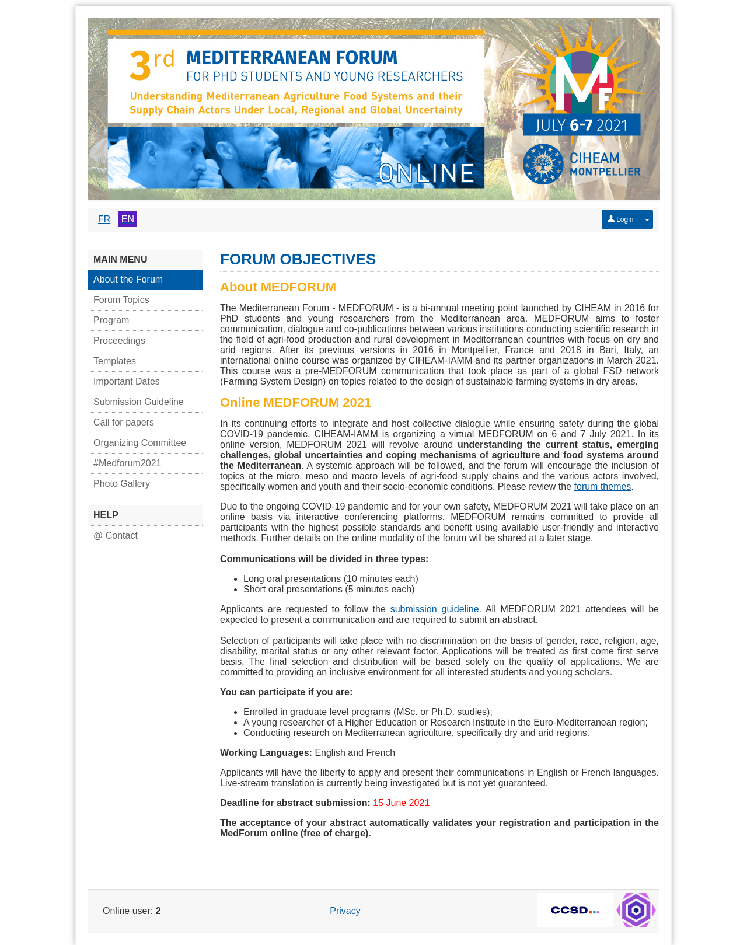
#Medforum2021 (127, 463)
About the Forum (128, 279)
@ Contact (115, 536)
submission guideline (434, 609)
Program (111, 320)
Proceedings (119, 341)
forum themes (602, 486)
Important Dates (126, 381)
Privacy (345, 911)
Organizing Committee (139, 443)
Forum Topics (121, 300)
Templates (114, 361)
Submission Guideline (138, 402)
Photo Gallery (121, 484)
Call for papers (123, 422)
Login (621, 219)
